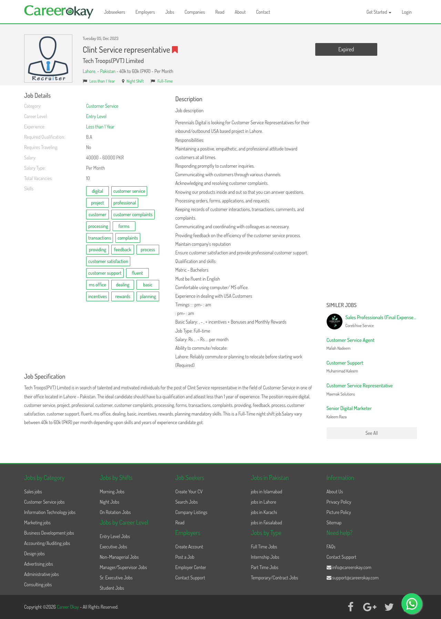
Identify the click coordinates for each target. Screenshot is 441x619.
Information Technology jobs (49, 512)
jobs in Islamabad (266, 491)
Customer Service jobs (44, 502)
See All (372, 433)
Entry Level (96, 116)
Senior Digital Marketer (349, 408)
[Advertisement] (372, 195)
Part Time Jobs (264, 567)
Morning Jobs (112, 491)
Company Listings (191, 512)
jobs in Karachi (264, 512)
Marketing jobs (37, 522)
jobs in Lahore (263, 502)
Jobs (169, 12)
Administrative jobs (41, 574)
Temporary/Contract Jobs (274, 577)
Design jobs (34, 553)
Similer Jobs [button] (342, 305)
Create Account (189, 546)
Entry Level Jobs (115, 536)
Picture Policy (339, 512)
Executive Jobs (113, 546)
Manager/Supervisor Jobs (123, 567)
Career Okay (68, 607)
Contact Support (190, 577)
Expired (346, 49)
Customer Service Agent (351, 340)
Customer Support (345, 362)
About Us (335, 491)
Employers (145, 12)
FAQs (331, 546)
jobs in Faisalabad (266, 522)
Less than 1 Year (102, 81)
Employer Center (190, 567)
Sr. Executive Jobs (116, 577)
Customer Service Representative (360, 385)
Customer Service (102, 106)
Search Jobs (186, 502)
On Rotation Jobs (115, 512)
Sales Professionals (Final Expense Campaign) (391, 317)
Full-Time (165, 81)
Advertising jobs (38, 564)
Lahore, (90, 71)
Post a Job (184, 557)
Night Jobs (109, 502)
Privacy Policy (339, 502)
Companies (195, 12)
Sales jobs (33, 491)
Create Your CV (189, 491)
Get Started (379, 12)
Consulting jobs (38, 584)
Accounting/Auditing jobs (47, 543)
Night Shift (135, 81)
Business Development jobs (49, 533)
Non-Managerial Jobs (119, 557)
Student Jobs (112, 588)
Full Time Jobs (264, 546)
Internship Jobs (265, 557)
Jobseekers (114, 12)
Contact (263, 12)
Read (220, 12)
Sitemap (334, 522)
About (240, 12)
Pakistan (107, 71)
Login (407, 12)
